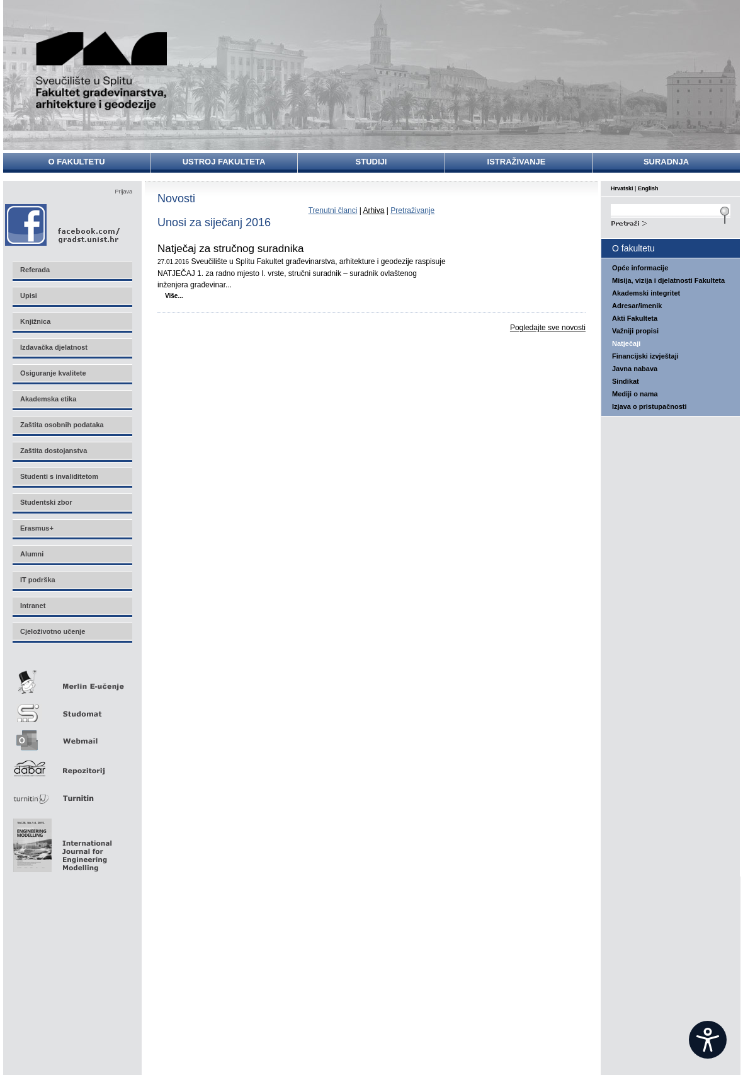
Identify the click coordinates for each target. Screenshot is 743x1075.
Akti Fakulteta (634, 318)
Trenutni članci (333, 210)
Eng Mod (60, 842)
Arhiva (373, 210)
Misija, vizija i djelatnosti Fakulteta (668, 280)
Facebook (63, 224)
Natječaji (626, 343)
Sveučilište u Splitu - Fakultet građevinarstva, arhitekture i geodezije (102, 71)
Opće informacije (640, 268)
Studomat (72, 708)
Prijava (123, 191)
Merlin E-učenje (72, 679)
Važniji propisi (635, 331)
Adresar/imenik (637, 305)
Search (670, 222)
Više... (174, 295)
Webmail (72, 736)
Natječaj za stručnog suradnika (230, 249)
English (648, 188)
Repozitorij (72, 764)
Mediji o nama (635, 394)
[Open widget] (708, 1040)
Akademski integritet (646, 293)
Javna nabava (634, 368)
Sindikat (625, 381)
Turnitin (72, 793)
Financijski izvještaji (645, 356)
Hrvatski (622, 188)
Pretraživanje (412, 210)
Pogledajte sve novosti (548, 327)
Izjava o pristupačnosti (649, 406)
